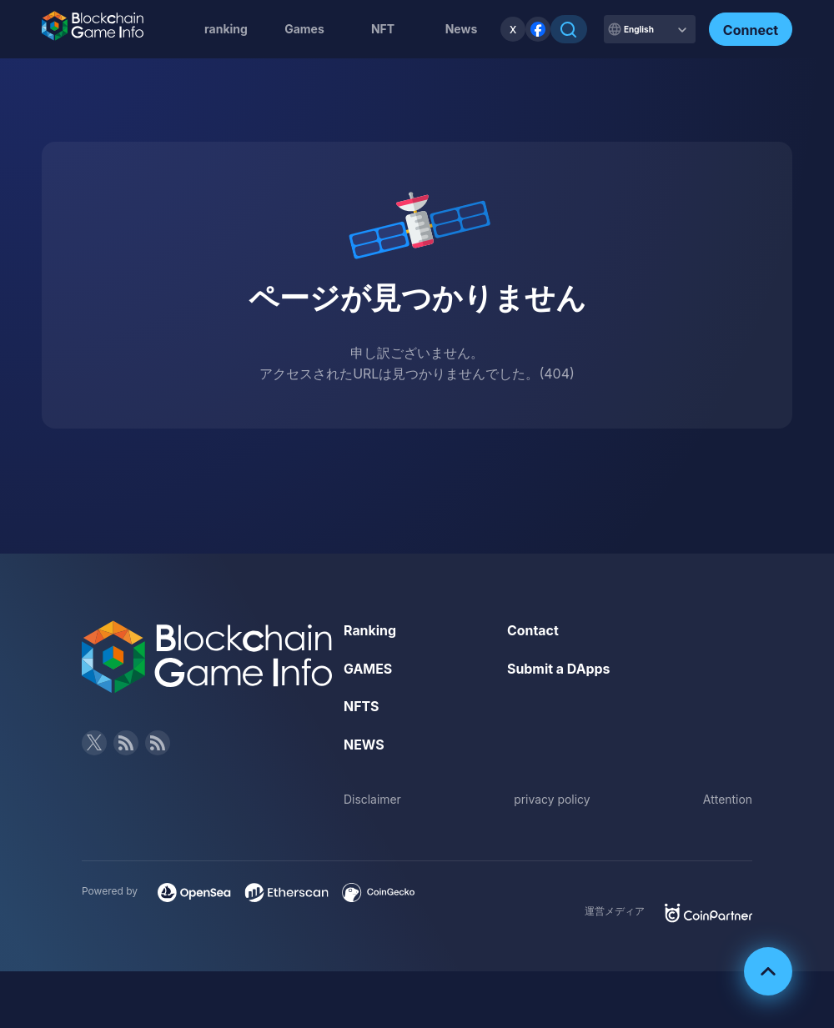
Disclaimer (372, 799)
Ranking (370, 630)
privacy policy (552, 799)
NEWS (364, 744)
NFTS (361, 706)
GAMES (368, 668)
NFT (382, 29)
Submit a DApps (558, 668)
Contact (533, 630)
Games (304, 29)
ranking (226, 29)
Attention (727, 799)
